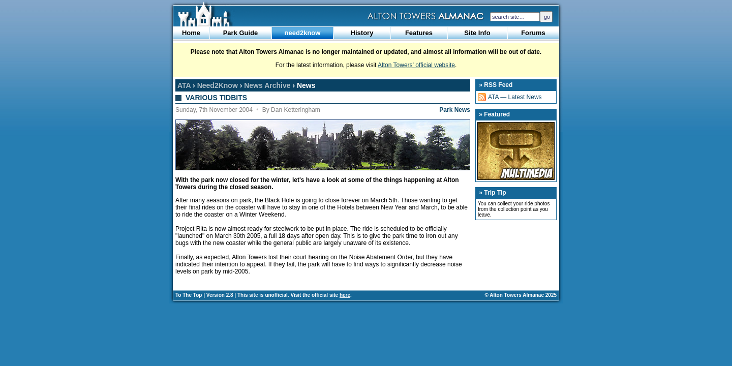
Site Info (477, 33)
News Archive (267, 85)
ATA (184, 85)
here (345, 295)
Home (191, 33)
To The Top (188, 295)
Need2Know (217, 85)
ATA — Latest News (515, 97)
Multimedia (516, 151)
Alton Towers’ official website (416, 65)
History (362, 33)
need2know (303, 33)
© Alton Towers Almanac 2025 (521, 295)
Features (419, 33)
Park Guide (240, 33)
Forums (533, 33)
